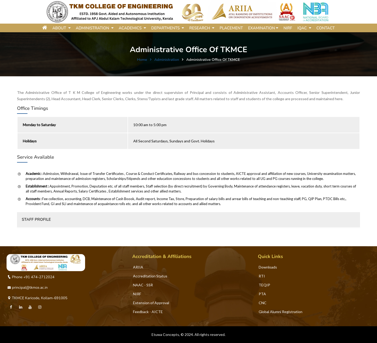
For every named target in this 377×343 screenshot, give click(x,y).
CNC (263, 303)
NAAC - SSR (143, 285)
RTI (262, 276)
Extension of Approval (151, 303)
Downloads (268, 267)
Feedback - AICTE (148, 311)
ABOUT (61, 28)
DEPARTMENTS (167, 28)
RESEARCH (201, 28)
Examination (263, 28)
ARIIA (138, 267)
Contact (325, 28)
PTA (262, 294)
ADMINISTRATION (95, 28)
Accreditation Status (150, 276)
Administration (166, 59)
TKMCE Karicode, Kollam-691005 (37, 298)
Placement (231, 28)
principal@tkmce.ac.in (27, 287)
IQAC (304, 28)
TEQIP (264, 285)
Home (142, 59)
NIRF (288, 28)
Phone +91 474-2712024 (30, 277)
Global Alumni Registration (280, 311)
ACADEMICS (132, 28)
